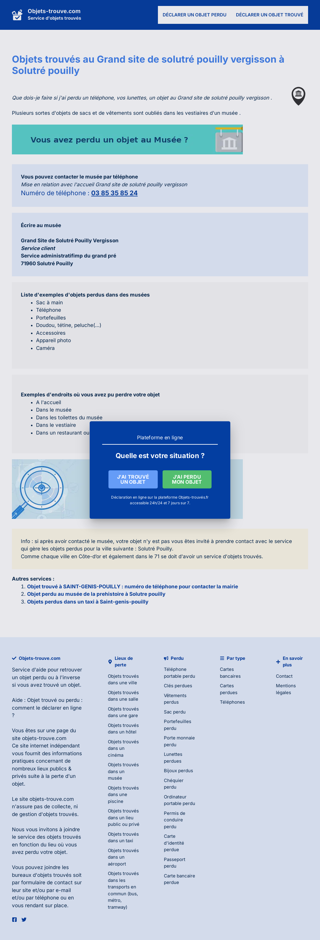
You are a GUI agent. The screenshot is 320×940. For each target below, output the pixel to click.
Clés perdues (178, 685)
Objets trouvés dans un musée (123, 771)
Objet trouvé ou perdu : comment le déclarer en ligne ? (47, 707)
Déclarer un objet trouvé (269, 15)
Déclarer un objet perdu (194, 15)
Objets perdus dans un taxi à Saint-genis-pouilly (87, 602)
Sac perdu (175, 712)
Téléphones (232, 702)
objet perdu (32, 677)
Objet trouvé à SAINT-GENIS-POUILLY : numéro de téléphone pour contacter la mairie (132, 587)
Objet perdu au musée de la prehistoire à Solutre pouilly (96, 594)
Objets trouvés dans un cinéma (123, 748)
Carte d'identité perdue (174, 842)
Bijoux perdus (178, 770)
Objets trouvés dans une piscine (123, 794)
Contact (284, 676)
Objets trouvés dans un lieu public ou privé (123, 817)
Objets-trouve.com (54, 11)
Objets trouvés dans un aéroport (123, 857)
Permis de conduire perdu (174, 819)
